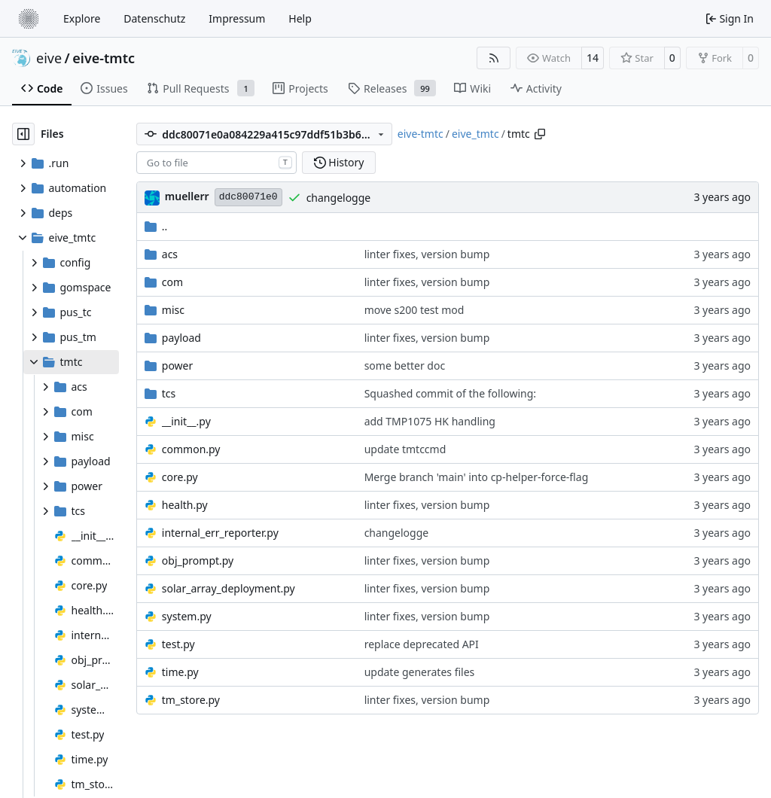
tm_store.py (191, 700)
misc (173, 310)
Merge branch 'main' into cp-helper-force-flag (476, 477)
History (339, 162)
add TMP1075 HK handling (429, 421)
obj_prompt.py (197, 560)
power (177, 365)
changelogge (338, 197)
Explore (81, 18)
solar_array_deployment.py (228, 588)
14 (593, 57)
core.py (180, 477)
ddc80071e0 (248, 197)
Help (300, 18)
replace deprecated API (421, 644)
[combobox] (216, 162)
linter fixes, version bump (427, 254)
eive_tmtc (475, 133)
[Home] (29, 18)
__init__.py (186, 421)
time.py (180, 672)
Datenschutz (154, 18)
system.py (187, 616)
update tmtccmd (405, 449)
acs (170, 254)
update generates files (419, 672)
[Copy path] (540, 134)
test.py (178, 644)
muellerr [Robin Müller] (187, 196)
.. (156, 226)
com (172, 282)
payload (181, 337)
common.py (191, 449)
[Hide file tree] (23, 134)
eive (49, 57)
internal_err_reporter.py (220, 532)
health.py (185, 505)
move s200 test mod (414, 310)
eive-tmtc (103, 57)
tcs (168, 393)
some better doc (405, 365)
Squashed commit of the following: (450, 393)
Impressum (237, 18)
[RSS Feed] (494, 58)
